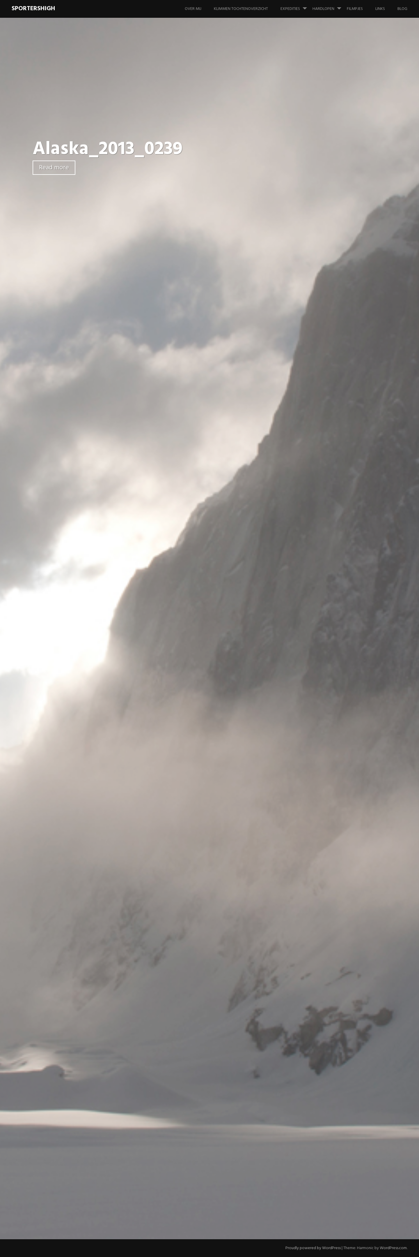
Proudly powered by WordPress (313, 1248)
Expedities (296, 6)
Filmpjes (355, 9)
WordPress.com (393, 1248)
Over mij (193, 9)
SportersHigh (33, 8)
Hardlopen (329, 6)
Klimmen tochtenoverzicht (241, 9)
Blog (402, 9)
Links (380, 9)
